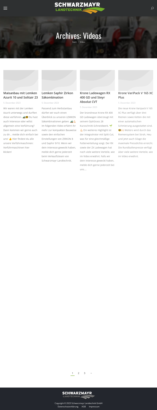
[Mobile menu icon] (5, 8)
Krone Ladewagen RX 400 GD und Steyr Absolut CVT (95, 97)
